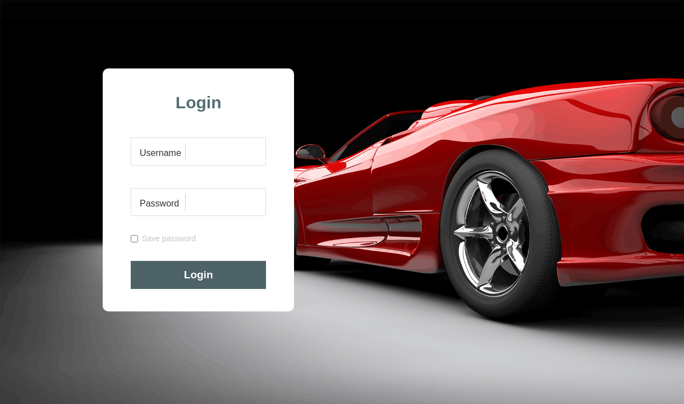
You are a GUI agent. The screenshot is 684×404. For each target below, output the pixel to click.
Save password (163, 238)
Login (198, 275)
